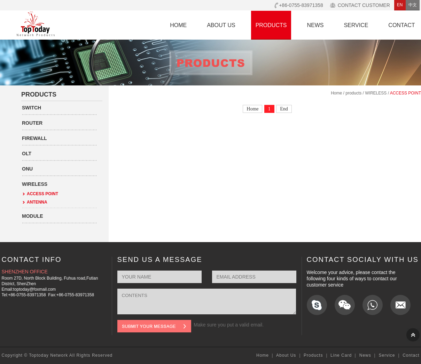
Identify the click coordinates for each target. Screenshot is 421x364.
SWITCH (31, 107)
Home (336, 93)
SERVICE (356, 25)
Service (387, 355)
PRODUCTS (271, 25)
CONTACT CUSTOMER (364, 5)
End (284, 108)
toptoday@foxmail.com (34, 289)
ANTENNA (37, 202)
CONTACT (401, 25)
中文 (412, 4)
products (353, 93)
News (365, 355)
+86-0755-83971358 (301, 5)
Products (313, 355)
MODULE (32, 216)
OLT (26, 153)
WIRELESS (34, 184)
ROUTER (32, 123)
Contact (411, 355)
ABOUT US (221, 25)
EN (400, 4)
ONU (27, 169)
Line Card (341, 355)
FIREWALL (34, 138)
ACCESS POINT (42, 193)
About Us (286, 355)
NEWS (315, 25)
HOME (178, 25)
